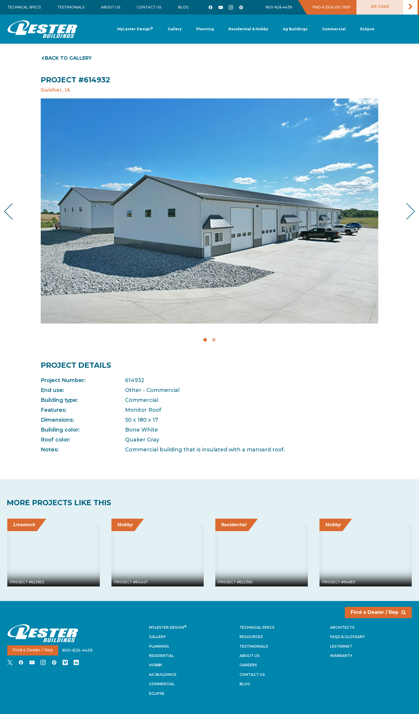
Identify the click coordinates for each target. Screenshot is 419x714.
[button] (205, 29)
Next (406, 211)
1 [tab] (205, 340)
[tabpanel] (209, 211)
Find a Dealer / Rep (378, 612)
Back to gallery (67, 58)
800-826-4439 (279, 7)
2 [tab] (214, 340)
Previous (13, 211)
